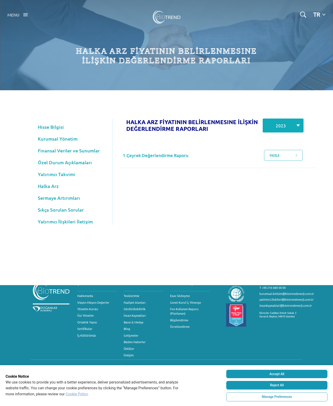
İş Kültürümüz (86, 335)
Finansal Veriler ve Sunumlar (69, 151)
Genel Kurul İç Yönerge (185, 302)
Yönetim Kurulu (87, 309)
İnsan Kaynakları (135, 315)
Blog (127, 329)
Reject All (277, 385)
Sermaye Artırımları (59, 198)
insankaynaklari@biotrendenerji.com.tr (285, 305)
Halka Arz (48, 186)
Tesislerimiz (131, 296)
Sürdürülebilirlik (134, 309)
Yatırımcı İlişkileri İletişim (65, 222)
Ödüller (129, 349)
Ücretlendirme (180, 327)
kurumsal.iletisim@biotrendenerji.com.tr (286, 294)
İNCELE (285, 155)
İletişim (129, 355)
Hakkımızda (85, 296)
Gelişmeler (131, 335)
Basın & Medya (133, 322)
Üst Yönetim (85, 315)
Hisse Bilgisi (51, 127)
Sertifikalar (84, 329)
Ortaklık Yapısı (87, 322)
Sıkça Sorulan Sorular (61, 210)
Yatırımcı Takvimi (56, 174)
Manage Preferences (277, 397)
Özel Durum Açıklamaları (65, 162)
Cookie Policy (77, 394)
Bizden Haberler (134, 342)
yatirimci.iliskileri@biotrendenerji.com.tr (286, 299)
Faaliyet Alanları (134, 302)
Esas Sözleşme (180, 296)
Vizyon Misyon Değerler (93, 302)
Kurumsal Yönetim (58, 139)
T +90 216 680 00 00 (272, 288)
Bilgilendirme (179, 320)
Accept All (276, 374)
